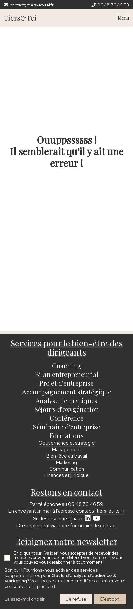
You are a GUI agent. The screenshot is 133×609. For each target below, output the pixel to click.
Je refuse (76, 599)
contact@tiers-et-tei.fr (100, 511)
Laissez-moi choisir (25, 599)
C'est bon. (110, 599)
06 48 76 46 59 (85, 504)
